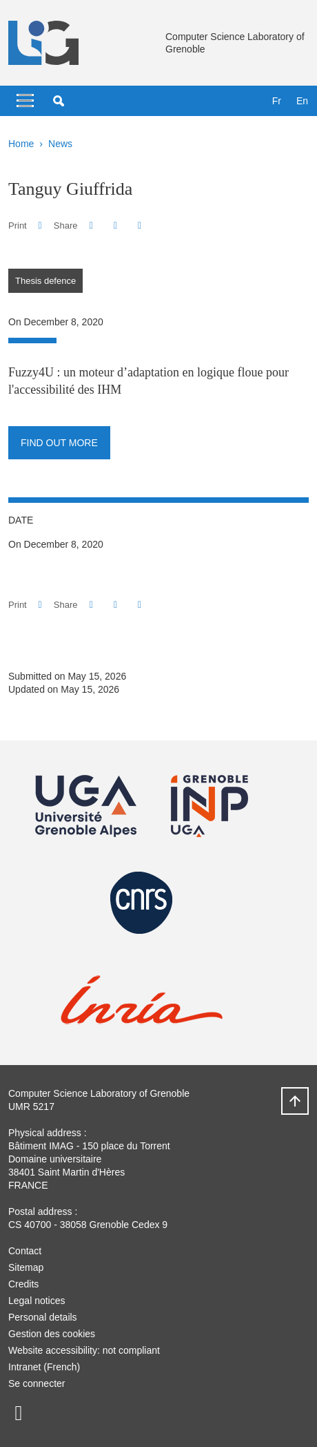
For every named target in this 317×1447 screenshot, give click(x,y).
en (302, 100)
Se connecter (36, 1383)
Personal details (42, 1317)
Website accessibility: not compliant (84, 1350)
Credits (23, 1284)
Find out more (59, 442)
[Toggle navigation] (25, 101)
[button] (58, 101)
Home (21, 143)
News (60, 143)
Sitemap (25, 1267)
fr (276, 100)
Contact (24, 1250)
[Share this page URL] (139, 225)
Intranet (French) (44, 1366)
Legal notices (36, 1300)
